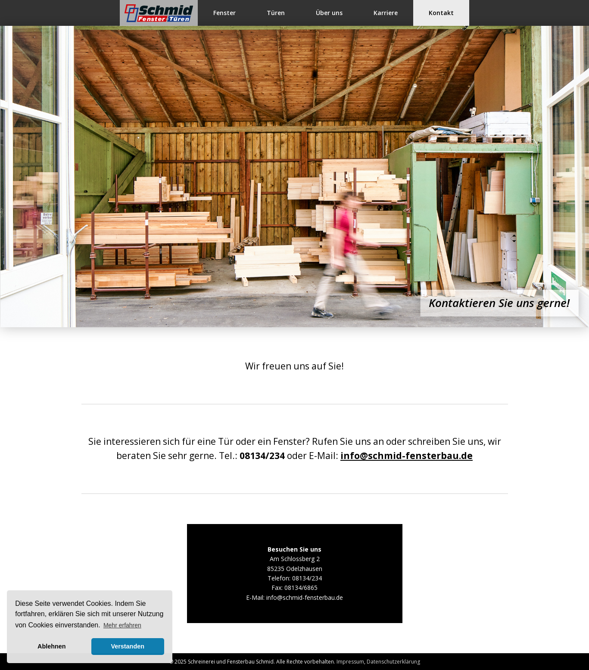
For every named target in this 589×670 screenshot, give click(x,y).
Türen (276, 13)
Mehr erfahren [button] (122, 625)
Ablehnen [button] (51, 646)
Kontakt (441, 13)
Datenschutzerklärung (393, 661)
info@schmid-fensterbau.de (406, 456)
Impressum (350, 661)
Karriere (386, 13)
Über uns (329, 13)
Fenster (224, 13)
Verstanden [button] (127, 646)
